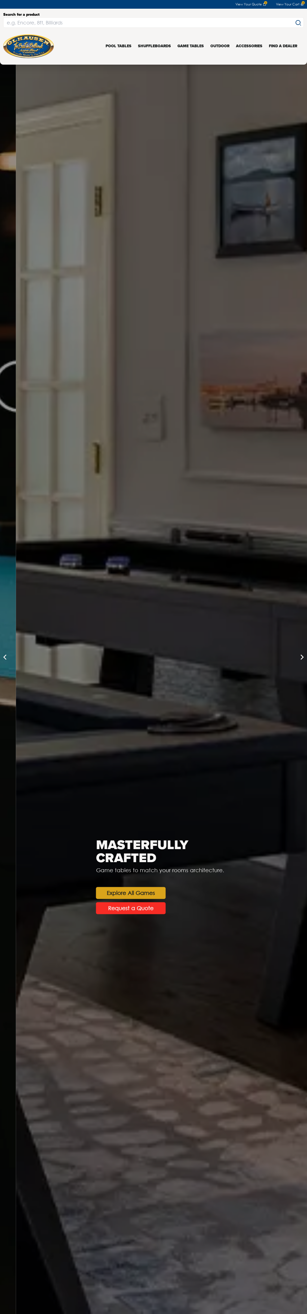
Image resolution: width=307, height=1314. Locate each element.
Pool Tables (118, 46)
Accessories (249, 46)
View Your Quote (250, 4)
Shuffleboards (154, 46)
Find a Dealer (283, 46)
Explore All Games (172, 893)
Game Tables (190, 46)
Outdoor (219, 46)
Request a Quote (171, 908)
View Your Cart (290, 4)
